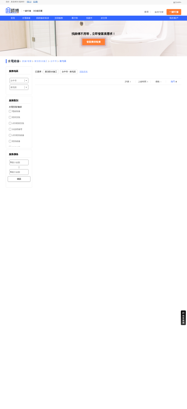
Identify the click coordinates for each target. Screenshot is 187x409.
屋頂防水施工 (41, 61)
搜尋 (146, 12)
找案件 (89, 18)
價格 (157, 81)
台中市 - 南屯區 (69, 71)
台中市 (53, 61)
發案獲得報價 (93, 42)
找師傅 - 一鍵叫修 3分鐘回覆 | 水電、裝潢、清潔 (12, 10)
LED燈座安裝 (18, 123)
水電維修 (26, 18)
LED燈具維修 (18, 135)
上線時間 (142, 81)
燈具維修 (16, 141)
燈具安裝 (16, 117)
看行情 (75, 18)
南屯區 (63, 61)
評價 (127, 81)
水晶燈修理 (17, 129)
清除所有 (83, 71)
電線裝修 (16, 111)
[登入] (29, 2)
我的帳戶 (173, 18)
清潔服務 (59, 18)
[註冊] (35, 2)
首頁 (13, 18)
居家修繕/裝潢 (42, 18)
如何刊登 (159, 12)
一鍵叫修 (174, 12)
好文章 (104, 18)
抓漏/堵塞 (27, 61)
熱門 (173, 81)
